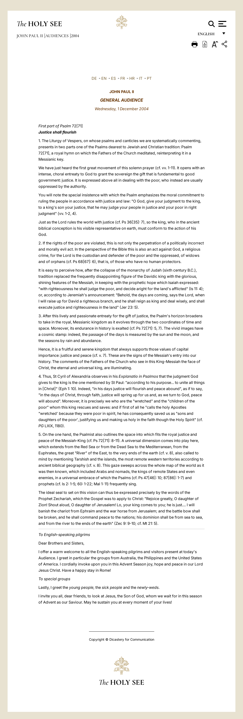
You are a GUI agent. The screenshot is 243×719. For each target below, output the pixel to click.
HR (132, 78)
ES (113, 78)
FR (122, 78)
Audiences (57, 35)
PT (149, 78)
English (208, 35)
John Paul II (30, 35)
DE (94, 78)
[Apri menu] (221, 24)
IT (140, 78)
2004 (75, 35)
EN (104, 78)
